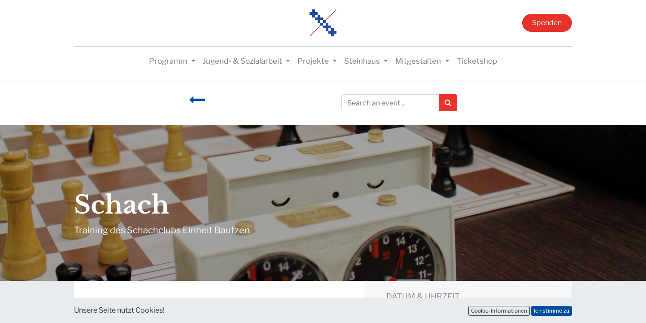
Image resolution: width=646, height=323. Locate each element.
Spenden (547, 22)
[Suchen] (448, 102)
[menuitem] (477, 61)
